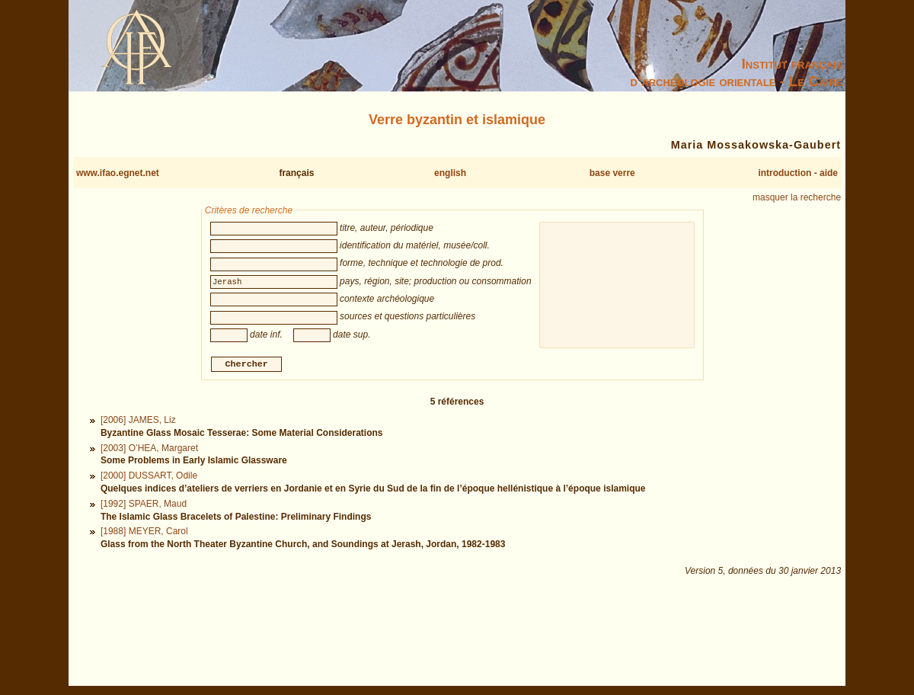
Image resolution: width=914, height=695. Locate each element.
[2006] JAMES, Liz (138, 422)
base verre (612, 173)
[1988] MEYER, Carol (144, 533)
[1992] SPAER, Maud (144, 505)
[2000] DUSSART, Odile (149, 477)
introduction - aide (798, 173)
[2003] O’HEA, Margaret (149, 449)
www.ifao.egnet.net (117, 173)
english (450, 173)
